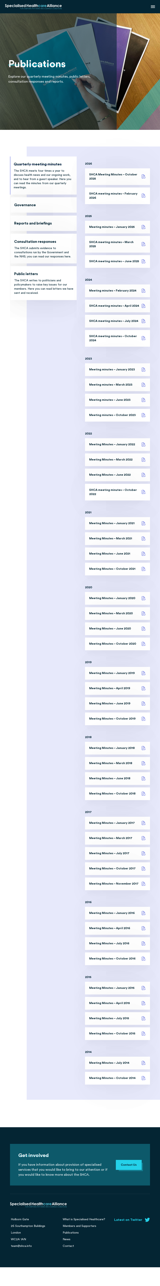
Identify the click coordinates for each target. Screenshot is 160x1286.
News (66, 1258)
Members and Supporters (79, 1244)
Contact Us (129, 1183)
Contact (68, 1264)
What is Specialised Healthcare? (84, 1238)
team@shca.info (21, 1264)
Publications (71, 1251)
